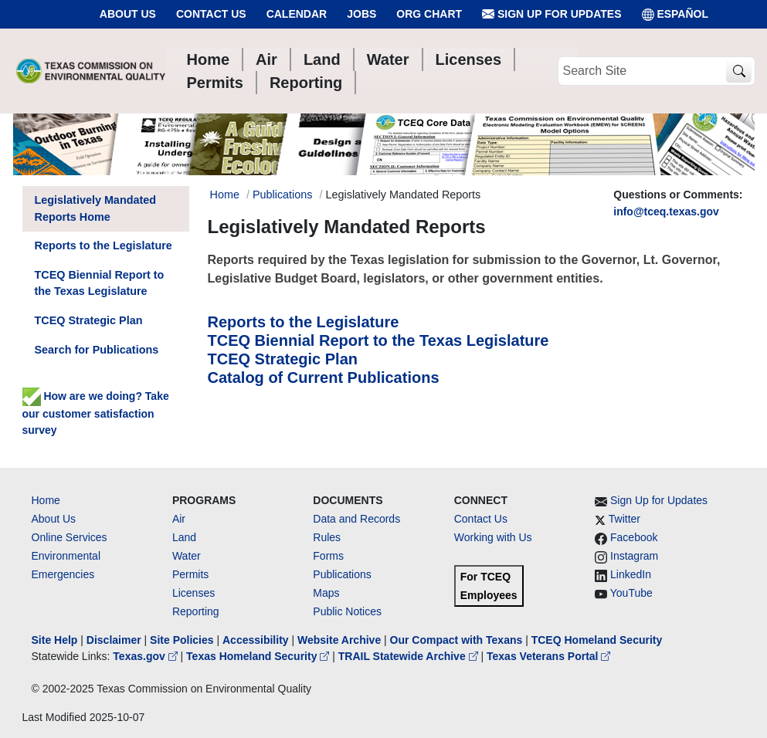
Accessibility (257, 640)
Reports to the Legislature (303, 321)
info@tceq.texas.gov (666, 211)
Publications (283, 194)
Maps (326, 593)
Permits (190, 574)
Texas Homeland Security (259, 656)
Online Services (69, 537)
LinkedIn (630, 574)
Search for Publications (97, 350)
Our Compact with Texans (456, 640)
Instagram (634, 556)
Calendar (297, 14)
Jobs (361, 14)
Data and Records (356, 519)
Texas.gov (146, 656)
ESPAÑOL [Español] (675, 14)
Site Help (55, 640)
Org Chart (429, 14)
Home (46, 500)
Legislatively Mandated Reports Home (96, 208)
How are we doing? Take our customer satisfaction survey (95, 413)
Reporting (195, 611)
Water (186, 556)
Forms (328, 556)
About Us (128, 14)
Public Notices (347, 611)
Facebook (633, 537)
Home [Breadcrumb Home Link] (224, 194)
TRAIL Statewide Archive (409, 656)
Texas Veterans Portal (548, 656)
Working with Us (493, 537)
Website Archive (339, 640)
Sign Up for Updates (551, 14)
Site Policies (181, 640)
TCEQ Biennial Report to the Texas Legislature (378, 340)
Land (184, 537)
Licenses (193, 593)
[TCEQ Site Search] (738, 71)
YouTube (631, 593)
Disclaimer (114, 640)
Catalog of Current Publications (323, 377)
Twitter (624, 519)
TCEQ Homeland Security (597, 640)
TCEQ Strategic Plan (283, 358)
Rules (327, 537)
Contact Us (211, 14)
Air (178, 519)
